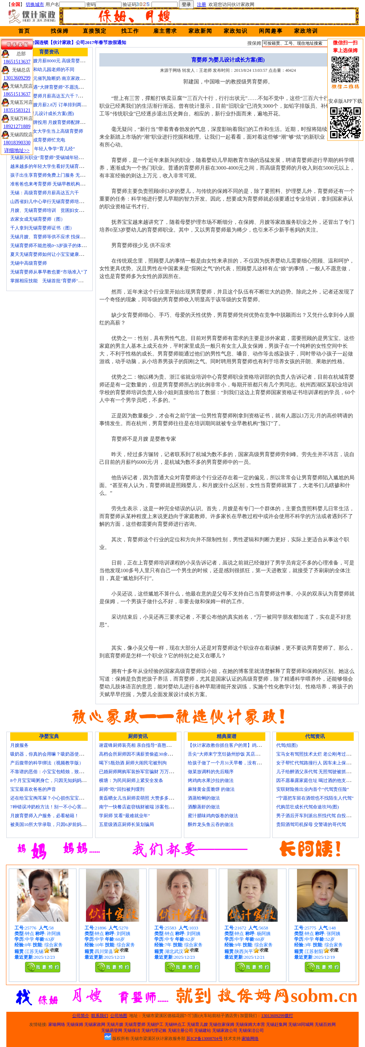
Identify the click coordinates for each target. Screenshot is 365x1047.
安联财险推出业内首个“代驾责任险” (312, 789)
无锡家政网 (94, 1024)
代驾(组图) (287, 745)
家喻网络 (56, 1024)
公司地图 (118, 1015)
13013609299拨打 (277, 1015)
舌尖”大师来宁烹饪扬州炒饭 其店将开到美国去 (235, 754)
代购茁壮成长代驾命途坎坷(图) (307, 806)
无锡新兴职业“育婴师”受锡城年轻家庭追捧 (53, 157)
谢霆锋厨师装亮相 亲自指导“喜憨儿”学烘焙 (143, 745)
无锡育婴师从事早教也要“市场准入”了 (49, 272)
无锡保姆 (74, 1024)
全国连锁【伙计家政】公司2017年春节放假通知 (78, 42)
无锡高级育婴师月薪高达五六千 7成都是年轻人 (57, 96)
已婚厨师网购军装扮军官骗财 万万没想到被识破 (147, 771)
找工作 (130, 31)
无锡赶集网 (276, 1024)
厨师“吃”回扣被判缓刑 (121, 789)
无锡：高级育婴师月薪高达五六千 (44, 192)
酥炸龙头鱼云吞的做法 (211, 824)
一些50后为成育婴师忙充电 (37, 140)
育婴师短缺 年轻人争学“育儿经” (42, 148)
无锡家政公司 (224, 1030)
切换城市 (35, 4)
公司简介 (80, 1015)
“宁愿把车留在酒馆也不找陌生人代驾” (315, 798)
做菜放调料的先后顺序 (211, 771)
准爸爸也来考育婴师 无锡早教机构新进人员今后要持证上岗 (70, 184)
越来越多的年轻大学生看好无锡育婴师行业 (53, 166)
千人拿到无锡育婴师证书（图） (42, 228)
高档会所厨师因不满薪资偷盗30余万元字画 (142, 754)
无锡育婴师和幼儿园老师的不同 (42, 69)
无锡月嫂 (114, 1024)
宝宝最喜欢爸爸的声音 (33, 789)
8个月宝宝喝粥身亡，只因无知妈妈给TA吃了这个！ (62, 780)
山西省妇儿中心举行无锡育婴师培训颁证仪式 (56, 201)
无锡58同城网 (301, 1024)
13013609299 (17, 78)
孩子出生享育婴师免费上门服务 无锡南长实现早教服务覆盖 (70, 175)
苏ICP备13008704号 (204, 1038)
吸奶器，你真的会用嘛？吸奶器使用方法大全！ (58, 754)
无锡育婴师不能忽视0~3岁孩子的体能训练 (52, 245)
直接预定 (95, 31)
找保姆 (60, 31)
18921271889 (17, 126)
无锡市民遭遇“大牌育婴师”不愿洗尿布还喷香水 (58, 87)
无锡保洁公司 (251, 1030)
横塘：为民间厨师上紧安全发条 (131, 780)
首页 (24, 31)
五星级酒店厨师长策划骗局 (126, 824)
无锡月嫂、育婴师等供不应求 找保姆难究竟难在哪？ (63, 236)
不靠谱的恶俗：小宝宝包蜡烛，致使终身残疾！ (58, 771)
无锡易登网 (111, 1030)
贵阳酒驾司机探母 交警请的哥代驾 (311, 824)
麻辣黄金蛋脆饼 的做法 (211, 789)
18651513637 (17, 61)
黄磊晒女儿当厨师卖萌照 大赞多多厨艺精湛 (143, 798)
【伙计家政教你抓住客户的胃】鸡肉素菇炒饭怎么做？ (243, 745)
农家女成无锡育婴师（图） (37, 219)
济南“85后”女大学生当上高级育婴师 (46, 131)
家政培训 (306, 31)
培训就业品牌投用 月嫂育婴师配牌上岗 (49, 122)
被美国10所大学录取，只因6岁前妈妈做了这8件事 (60, 824)
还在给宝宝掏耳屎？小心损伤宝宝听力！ (51, 798)
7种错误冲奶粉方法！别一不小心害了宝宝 (52, 806)
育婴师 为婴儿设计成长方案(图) (42, 113)
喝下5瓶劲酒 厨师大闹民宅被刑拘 (133, 762)
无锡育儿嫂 (197, 1024)
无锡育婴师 (135, 1024)
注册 (201, 4)
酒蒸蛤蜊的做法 (204, 798)
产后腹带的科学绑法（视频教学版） (46, 762)
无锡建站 (202, 1030)
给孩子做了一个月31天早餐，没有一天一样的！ (236, 762)
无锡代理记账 (154, 1030)
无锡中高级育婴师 (28, 263)
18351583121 (17, 110)
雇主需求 (165, 31)
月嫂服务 (19, 745)
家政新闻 (200, 31)
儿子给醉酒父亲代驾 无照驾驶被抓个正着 (318, 771)
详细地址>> (17, 150)
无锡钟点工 (175, 1024)
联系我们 (99, 1015)
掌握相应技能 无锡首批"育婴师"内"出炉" (52, 280)
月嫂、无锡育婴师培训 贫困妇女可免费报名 (56, 210)
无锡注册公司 (180, 1030)
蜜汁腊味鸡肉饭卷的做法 (213, 815)
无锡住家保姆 (221, 1024)
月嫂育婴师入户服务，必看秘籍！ (44, 815)
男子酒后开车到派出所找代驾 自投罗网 (315, 815)
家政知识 (236, 31)
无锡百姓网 (325, 1024)
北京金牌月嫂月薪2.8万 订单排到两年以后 (52, 104)
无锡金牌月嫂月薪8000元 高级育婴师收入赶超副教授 (63, 60)
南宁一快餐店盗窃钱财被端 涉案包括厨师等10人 (147, 806)
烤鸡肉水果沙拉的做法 (211, 780)
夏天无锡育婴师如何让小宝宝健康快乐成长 (53, 254)
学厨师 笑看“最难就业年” (124, 815)
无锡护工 (155, 1024)
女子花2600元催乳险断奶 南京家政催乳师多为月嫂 (61, 78)
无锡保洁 (131, 1030)
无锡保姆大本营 (250, 1024)
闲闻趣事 (271, 31)
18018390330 (17, 142)
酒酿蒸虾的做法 (204, 806)
